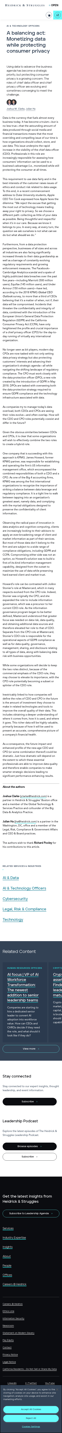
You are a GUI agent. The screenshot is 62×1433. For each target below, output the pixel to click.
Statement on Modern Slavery (18, 1333)
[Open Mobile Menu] (53, 5)
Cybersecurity (15, 899)
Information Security (13, 1318)
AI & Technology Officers (24, 888)
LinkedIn (12, 1383)
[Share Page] (48, 12)
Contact (7, 1347)
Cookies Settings (31, 1427)
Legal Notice (9, 1362)
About (7, 1256)
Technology (13, 920)
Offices (7, 1275)
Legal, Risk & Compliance (24, 909)
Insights (8, 1247)
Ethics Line (8, 1311)
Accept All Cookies (31, 1409)
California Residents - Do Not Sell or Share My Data (30, 1369)
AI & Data (11, 878)
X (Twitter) (31, 1383)
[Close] (57, 1389)
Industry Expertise (14, 1237)
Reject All (31, 1418)
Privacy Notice (10, 1355)
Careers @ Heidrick (14, 1284)
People (7, 1265)
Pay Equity (8, 1340)
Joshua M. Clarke (16, 109)
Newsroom (8, 1326)
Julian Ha (30, 109)
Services (8, 1228)
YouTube (50, 1383)
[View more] (31, 1049)
